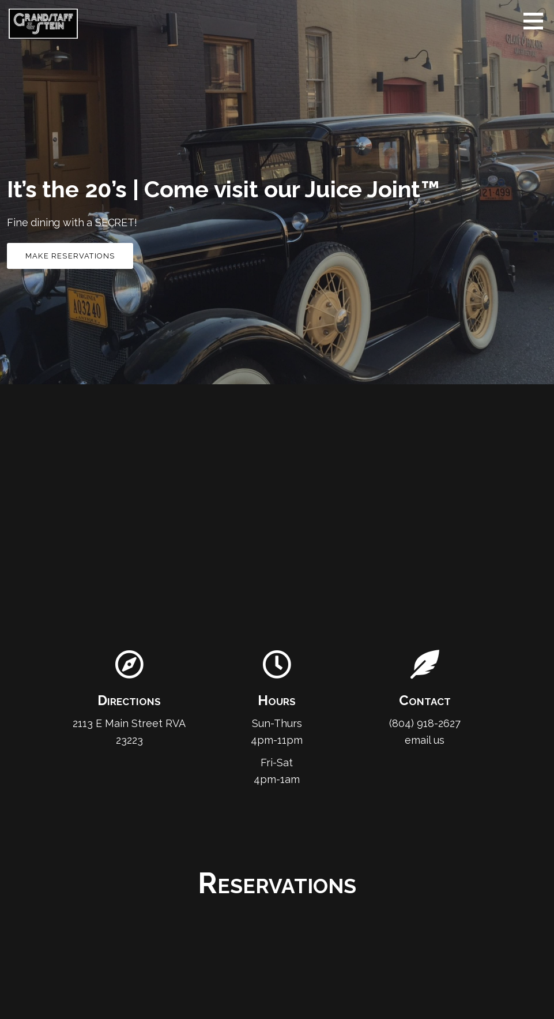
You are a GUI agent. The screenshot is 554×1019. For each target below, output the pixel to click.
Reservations (277, 883)
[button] (537, 21)
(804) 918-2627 (425, 723)
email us (424, 740)
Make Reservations (70, 256)
